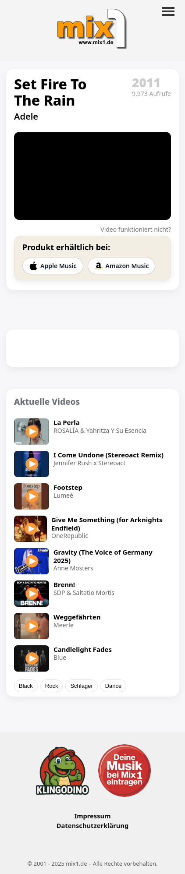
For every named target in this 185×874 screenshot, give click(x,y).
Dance (113, 686)
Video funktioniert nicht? (135, 229)
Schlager (81, 686)
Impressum (92, 815)
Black (26, 686)
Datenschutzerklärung (92, 825)
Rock (51, 686)
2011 (146, 82)
